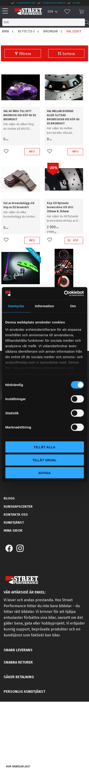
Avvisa (44, 473)
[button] (6, 11)
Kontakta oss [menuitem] (16, 514)
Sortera (68, 54)
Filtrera (25, 54)
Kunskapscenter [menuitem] (18, 506)
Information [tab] (44, 306)
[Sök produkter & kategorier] (43, 22)
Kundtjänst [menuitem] (14, 522)
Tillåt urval (44, 460)
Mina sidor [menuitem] (13, 530)
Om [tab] (73, 306)
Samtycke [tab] (16, 306)
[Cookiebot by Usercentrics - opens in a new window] (64, 293)
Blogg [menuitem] (9, 498)
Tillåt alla (44, 447)
